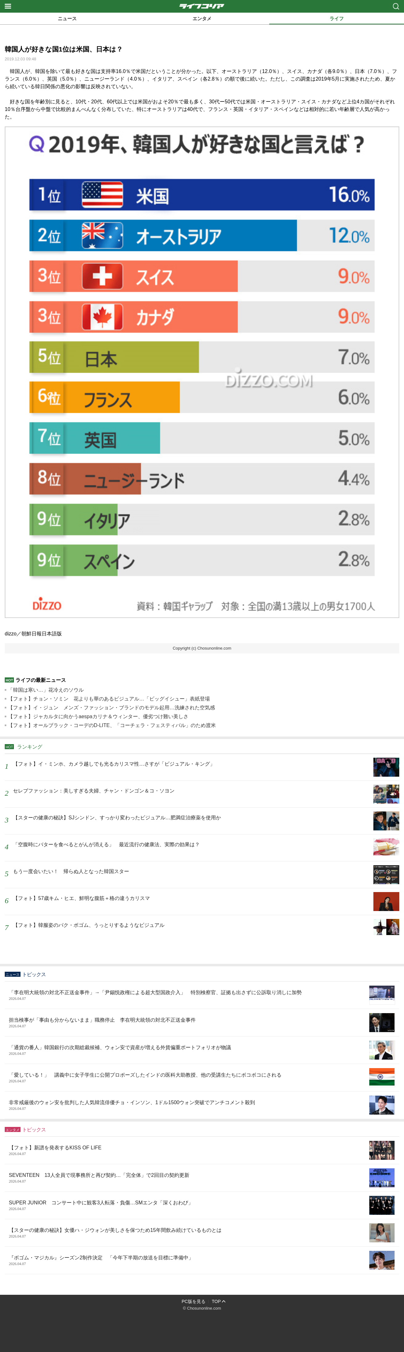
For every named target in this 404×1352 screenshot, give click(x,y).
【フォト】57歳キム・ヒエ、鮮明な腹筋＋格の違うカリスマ (81, 898)
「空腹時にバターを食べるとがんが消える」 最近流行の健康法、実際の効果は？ (106, 844)
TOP (216, 1301)
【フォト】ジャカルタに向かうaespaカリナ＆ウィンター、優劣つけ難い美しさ (98, 716)
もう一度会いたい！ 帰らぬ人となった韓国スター (71, 871)
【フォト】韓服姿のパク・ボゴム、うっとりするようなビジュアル (88, 925)
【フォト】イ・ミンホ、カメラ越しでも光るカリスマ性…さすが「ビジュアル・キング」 (114, 764)
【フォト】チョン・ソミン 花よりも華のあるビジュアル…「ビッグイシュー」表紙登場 (109, 698)
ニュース (67, 18)
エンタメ (202, 18)
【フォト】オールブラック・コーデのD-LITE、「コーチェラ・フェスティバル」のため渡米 (112, 725)
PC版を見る (193, 1301)
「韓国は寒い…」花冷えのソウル (46, 690)
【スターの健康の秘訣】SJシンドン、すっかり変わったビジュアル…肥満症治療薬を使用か (117, 817)
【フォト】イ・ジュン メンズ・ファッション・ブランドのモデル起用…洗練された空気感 (111, 707)
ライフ (337, 18)
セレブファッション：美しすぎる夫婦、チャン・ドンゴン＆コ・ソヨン (94, 790)
